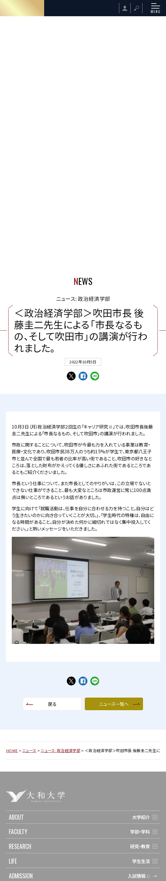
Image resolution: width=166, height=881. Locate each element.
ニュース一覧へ (114, 703)
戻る (52, 703)
